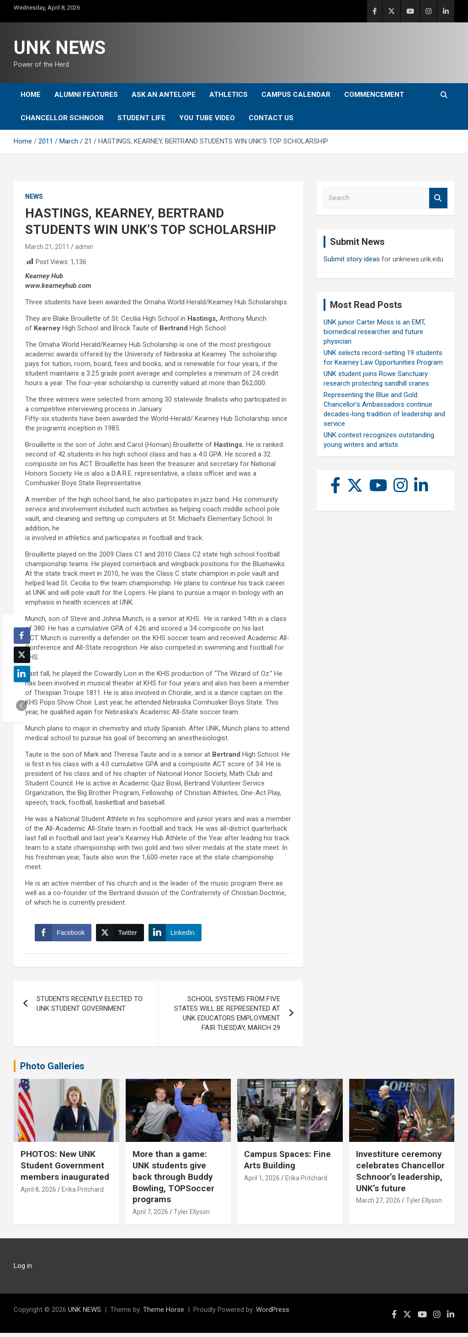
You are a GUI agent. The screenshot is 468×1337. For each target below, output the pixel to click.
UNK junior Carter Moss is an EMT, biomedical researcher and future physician (374, 331)
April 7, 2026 (150, 1215)
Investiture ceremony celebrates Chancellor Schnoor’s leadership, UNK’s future (400, 1175)
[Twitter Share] (121, 934)
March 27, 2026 (378, 1204)
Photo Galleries (52, 1069)
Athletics (228, 94)
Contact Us (271, 118)
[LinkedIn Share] (176, 934)
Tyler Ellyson (192, 1215)
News (34, 196)
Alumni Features (86, 94)
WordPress (272, 1314)
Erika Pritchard (83, 1193)
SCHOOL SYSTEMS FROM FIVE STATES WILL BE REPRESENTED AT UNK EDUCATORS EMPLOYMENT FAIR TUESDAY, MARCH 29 (227, 1016)
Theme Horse (163, 1314)
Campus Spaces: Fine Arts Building (287, 1164)
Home (31, 94)
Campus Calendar (295, 94)
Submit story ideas (352, 259)
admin (84, 246)
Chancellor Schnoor (62, 118)
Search (438, 198)
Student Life (141, 118)
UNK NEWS (60, 47)
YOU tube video (207, 118)
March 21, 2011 (47, 246)
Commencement (374, 94)
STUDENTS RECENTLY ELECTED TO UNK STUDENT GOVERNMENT (90, 1007)
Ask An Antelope (164, 94)
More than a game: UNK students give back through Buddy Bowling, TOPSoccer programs (173, 1181)
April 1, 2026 (262, 1181)
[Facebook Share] (65, 934)
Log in (23, 1270)
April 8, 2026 (38, 1193)
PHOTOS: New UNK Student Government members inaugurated (65, 1169)
